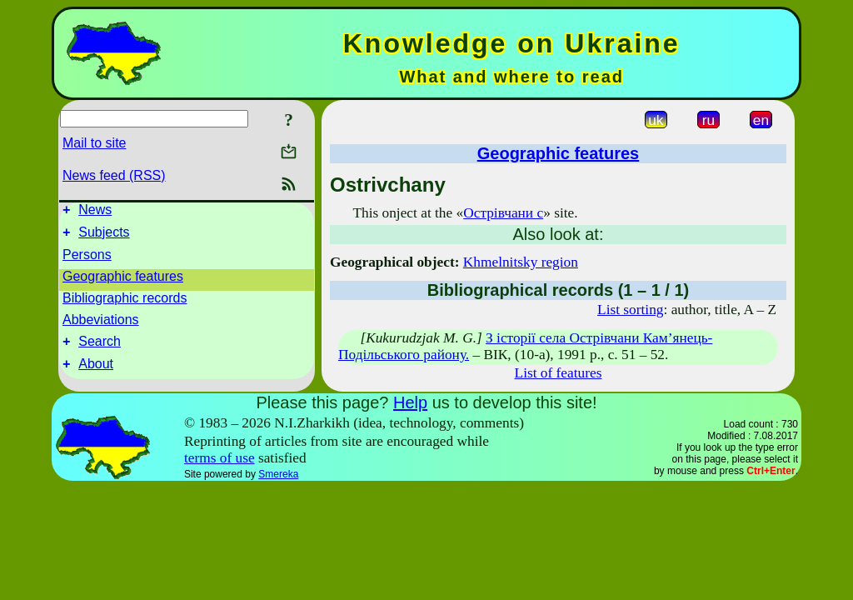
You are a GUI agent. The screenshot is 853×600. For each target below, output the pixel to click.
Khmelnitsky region (520, 262)
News (95, 212)
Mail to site (94, 143)
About (95, 374)
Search (99, 349)
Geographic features (122, 281)
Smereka (278, 474)
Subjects (103, 237)
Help (410, 402)
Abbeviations (100, 325)
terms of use (219, 458)
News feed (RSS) (114, 175)
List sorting (630, 310)
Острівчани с (503, 213)
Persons (87, 259)
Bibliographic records (124, 303)
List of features (558, 373)
